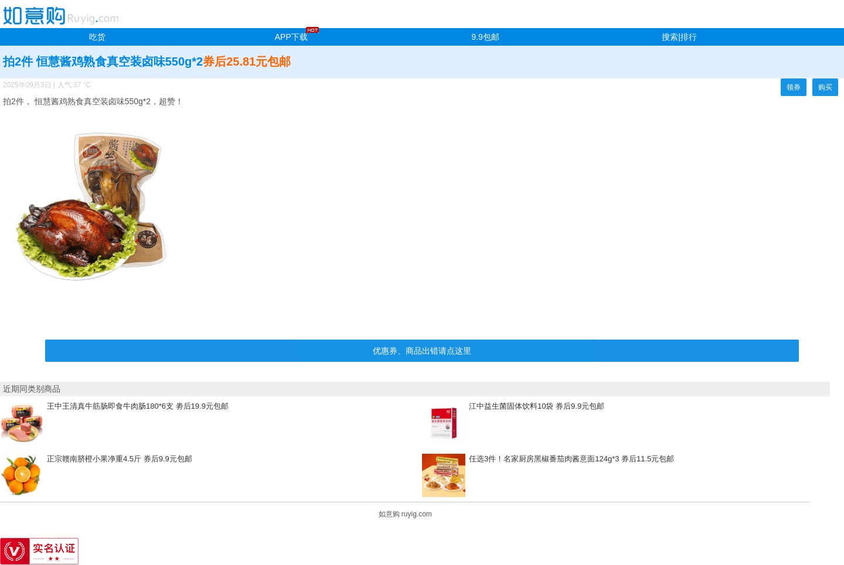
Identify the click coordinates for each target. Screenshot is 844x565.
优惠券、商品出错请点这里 (422, 350)
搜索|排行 (679, 37)
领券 (794, 87)
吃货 (97, 37)
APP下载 (291, 37)
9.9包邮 (485, 37)
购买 (825, 87)
